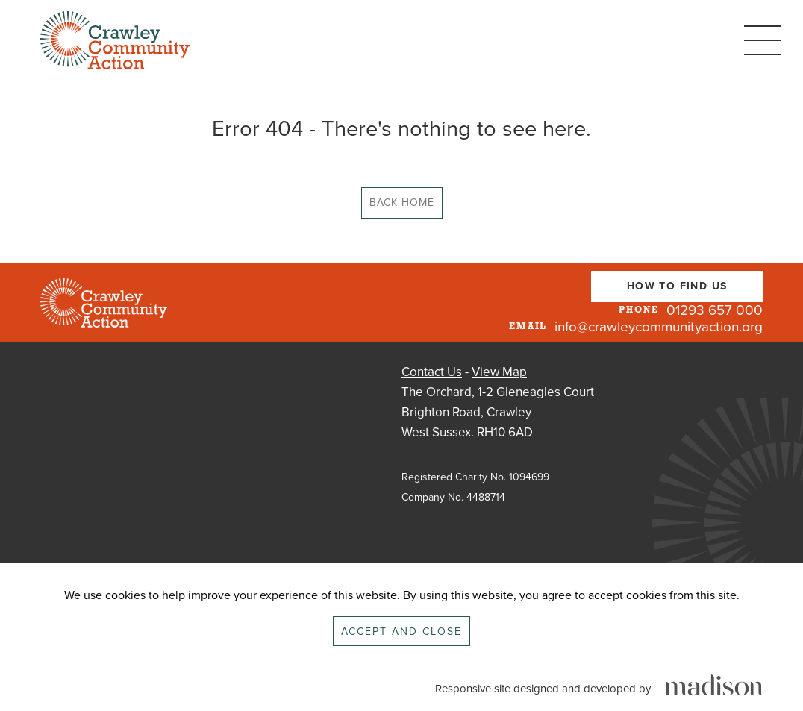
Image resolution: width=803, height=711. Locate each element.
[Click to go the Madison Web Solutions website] (714, 686)
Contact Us (432, 372)
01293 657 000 (714, 310)
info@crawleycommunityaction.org (658, 327)
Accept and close (401, 631)
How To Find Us (677, 286)
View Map (499, 372)
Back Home (401, 202)
